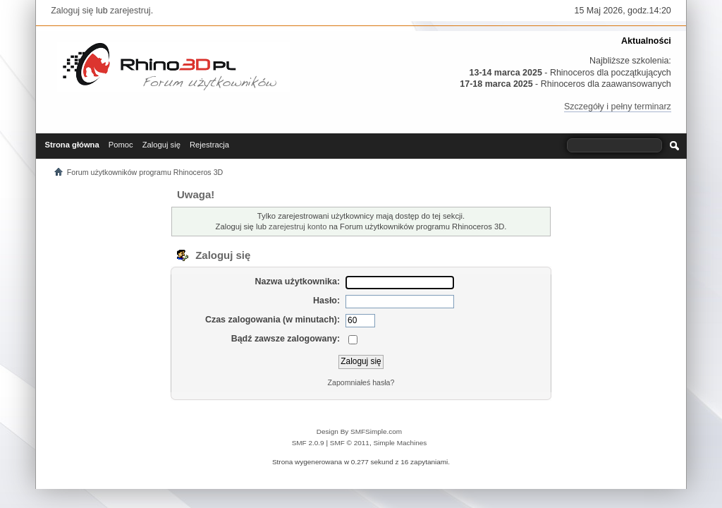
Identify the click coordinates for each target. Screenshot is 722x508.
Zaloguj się (72, 11)
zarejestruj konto (297, 226)
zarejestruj (130, 11)
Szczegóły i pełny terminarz (617, 106)
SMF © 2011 (349, 443)
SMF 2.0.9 (308, 443)
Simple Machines (400, 443)
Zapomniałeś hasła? (361, 382)
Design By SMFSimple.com (359, 431)
